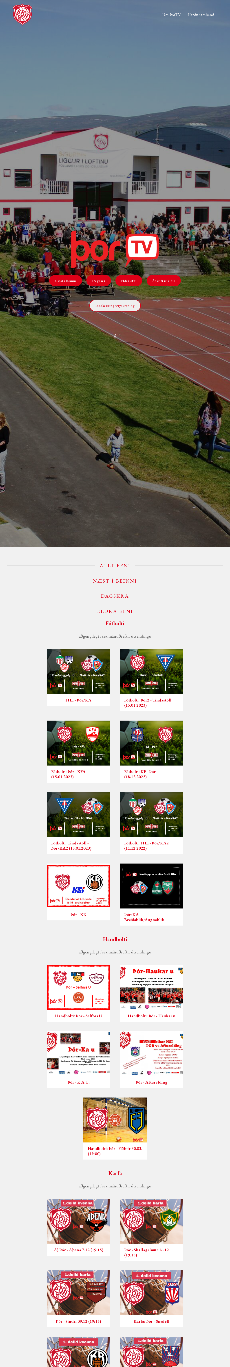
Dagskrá (98, 280)
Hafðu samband (201, 14)
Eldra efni (129, 280)
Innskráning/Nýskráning (115, 305)
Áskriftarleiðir (163, 280)
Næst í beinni (65, 280)
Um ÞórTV (171, 14)
